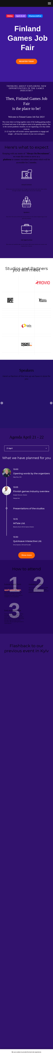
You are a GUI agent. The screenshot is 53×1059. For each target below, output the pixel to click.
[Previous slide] (2, 402)
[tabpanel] (26, 498)
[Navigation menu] (49, 3)
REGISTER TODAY (26, 61)
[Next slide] (51, 402)
